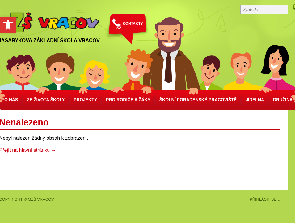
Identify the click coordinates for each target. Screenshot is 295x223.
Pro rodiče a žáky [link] (128, 99)
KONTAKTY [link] (133, 23)
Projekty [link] (85, 99)
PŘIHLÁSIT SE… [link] (265, 199)
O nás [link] (11, 99)
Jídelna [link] (255, 99)
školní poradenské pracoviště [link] (198, 99)
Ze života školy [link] (46, 99)
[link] (8, 25)
